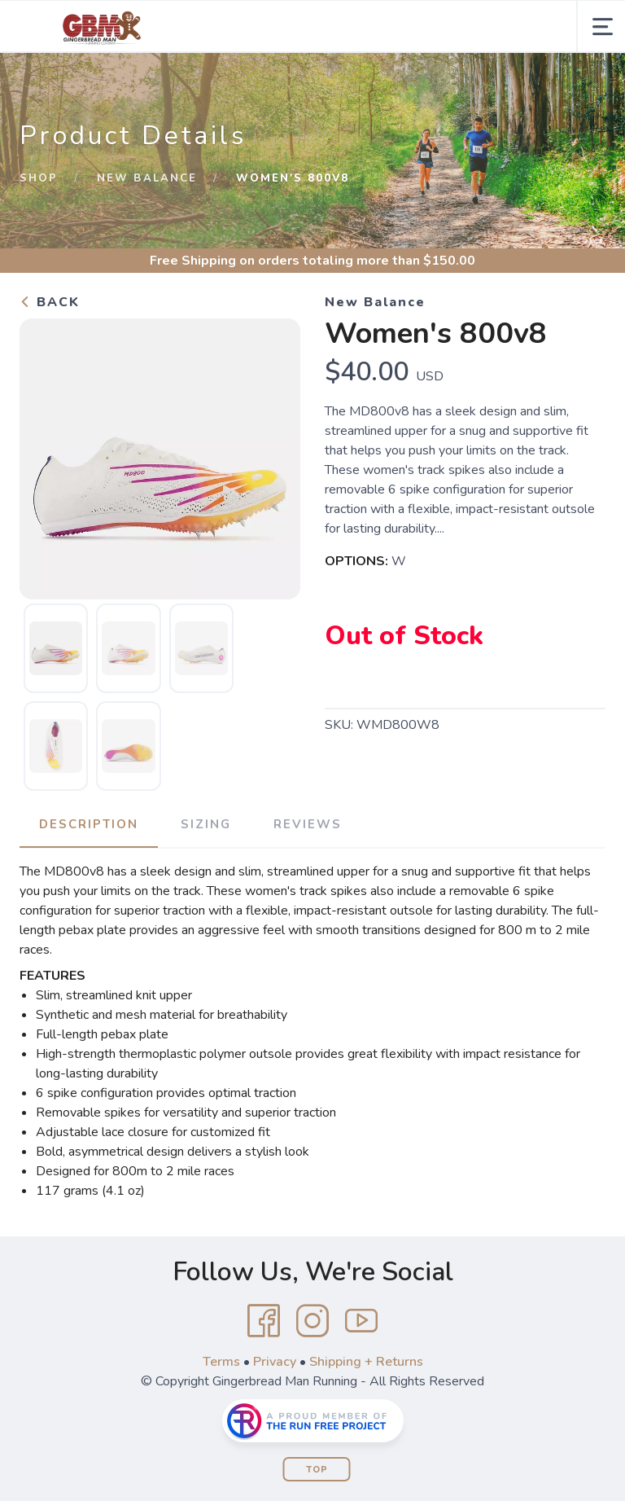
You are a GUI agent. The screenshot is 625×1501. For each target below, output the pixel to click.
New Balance (147, 178)
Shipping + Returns (366, 1362)
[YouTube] (361, 1321)
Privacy (274, 1362)
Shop (39, 178)
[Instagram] (312, 1321)
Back (50, 302)
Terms (221, 1362)
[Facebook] (263, 1321)
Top (317, 1470)
